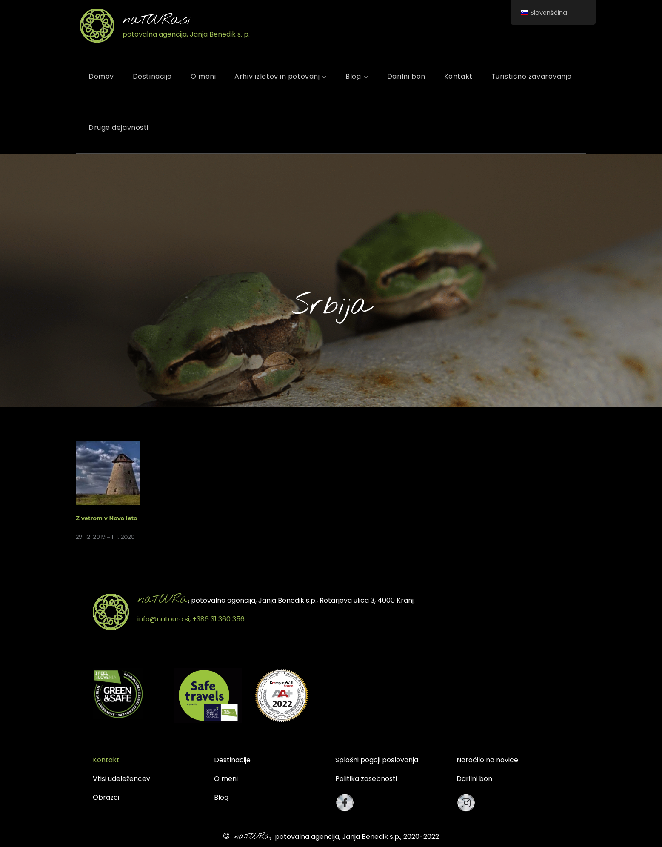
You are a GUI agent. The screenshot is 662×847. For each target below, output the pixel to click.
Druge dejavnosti (118, 127)
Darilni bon (406, 76)
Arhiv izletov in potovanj (280, 76)
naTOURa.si (157, 20)
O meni (203, 76)
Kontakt (458, 76)
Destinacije (152, 76)
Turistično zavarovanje (531, 76)
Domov (101, 76)
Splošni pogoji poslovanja (376, 760)
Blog (356, 76)
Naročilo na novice (487, 760)
